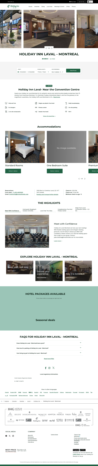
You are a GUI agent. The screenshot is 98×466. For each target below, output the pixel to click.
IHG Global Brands (32, 438)
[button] (13, 171)
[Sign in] (90, 2)
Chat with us (11, 1)
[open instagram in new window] (48, 368)
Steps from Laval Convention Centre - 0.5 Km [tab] (82, 209)
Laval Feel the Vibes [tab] (46, 210)
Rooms (30, 6)
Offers (68, 6)
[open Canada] (14, 401)
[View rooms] (11, 271)
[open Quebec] (22, 401)
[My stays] (72, 2)
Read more (56, 97)
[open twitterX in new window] (53, 368)
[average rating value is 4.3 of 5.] (47, 59)
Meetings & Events (59, 6)
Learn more (57, 241)
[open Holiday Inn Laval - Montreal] (51, 401)
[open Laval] (28, 401)
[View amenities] (42, 278)
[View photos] (70, 278)
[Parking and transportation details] (47, 194)
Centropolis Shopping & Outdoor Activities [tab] (29, 210)
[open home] (2, 401)
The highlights (49, 203)
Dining (43, 6)
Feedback (76, 444)
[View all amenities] (49, 116)
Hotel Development (32, 440)
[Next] (52, 48)
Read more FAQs (49, 358)
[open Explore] (7, 401)
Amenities (36, 6)
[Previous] (46, 48)
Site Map (76, 442)
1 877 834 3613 (21, 451)
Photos (74, 6)
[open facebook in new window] (45, 368)
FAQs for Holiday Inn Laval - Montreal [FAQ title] (49, 336)
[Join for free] (81, 2)
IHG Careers (31, 437)
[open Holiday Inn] (37, 401)
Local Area (49, 6)
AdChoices (77, 436)
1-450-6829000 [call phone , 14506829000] (18, 192)
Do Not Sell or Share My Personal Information (82, 440)
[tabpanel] (49, 231)
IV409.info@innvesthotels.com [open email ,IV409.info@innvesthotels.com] (18, 194)
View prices (73, 70)
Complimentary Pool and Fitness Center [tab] (65, 210)
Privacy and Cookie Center (80, 438)
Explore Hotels (54, 434)
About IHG (30, 435)
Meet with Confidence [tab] (12, 210)
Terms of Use (77, 434)
